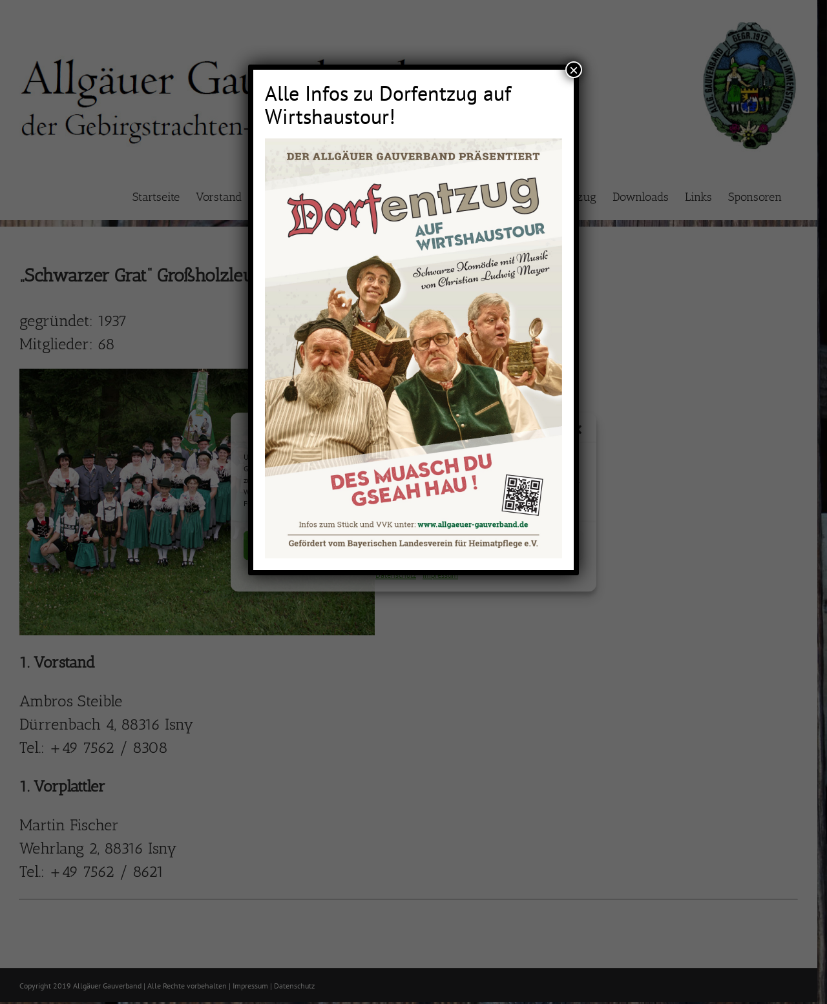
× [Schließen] (573, 69)
